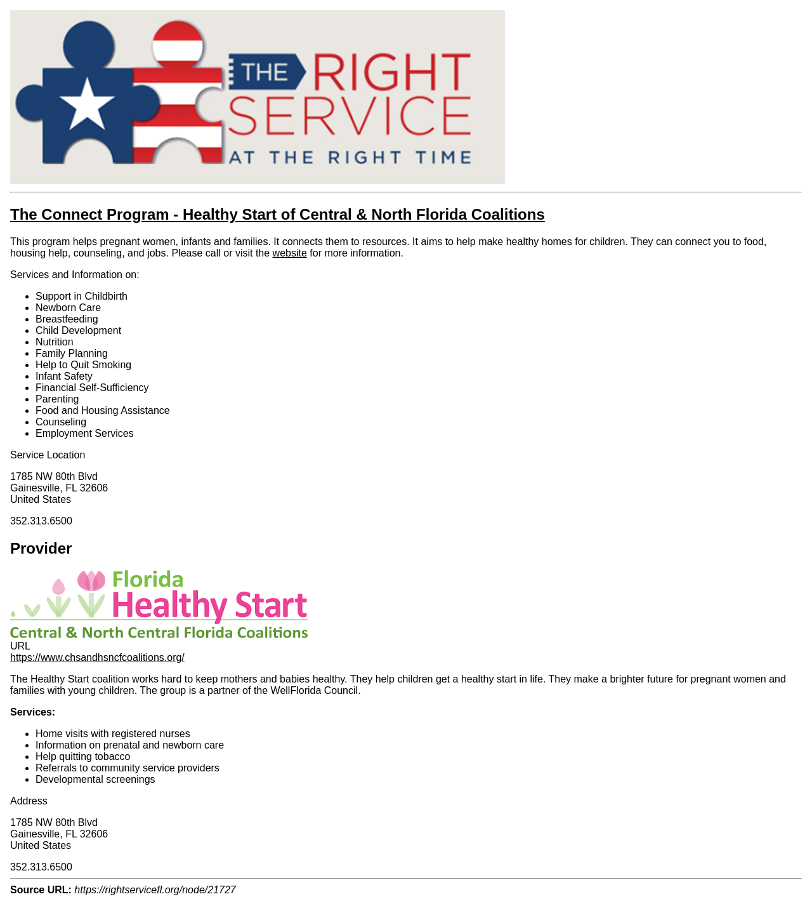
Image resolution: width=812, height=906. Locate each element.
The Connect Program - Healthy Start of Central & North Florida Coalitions (277, 214)
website (290, 253)
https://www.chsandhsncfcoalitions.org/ (97, 657)
